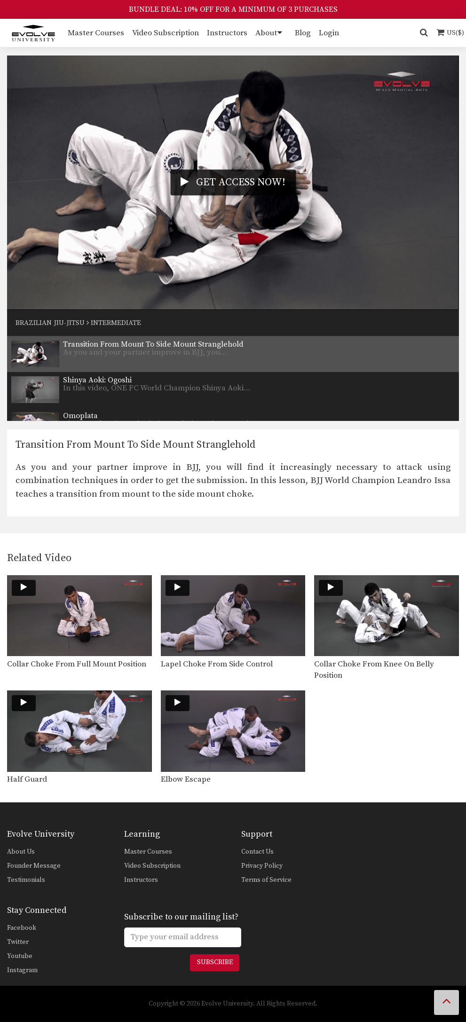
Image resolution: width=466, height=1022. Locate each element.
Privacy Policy (262, 866)
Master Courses (96, 33)
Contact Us (257, 852)
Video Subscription (165, 33)
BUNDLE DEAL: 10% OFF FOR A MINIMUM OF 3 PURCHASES (233, 9)
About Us (21, 852)
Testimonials (26, 880)
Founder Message (34, 866)
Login (329, 33)
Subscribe (215, 962)
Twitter (18, 942)
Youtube (19, 956)
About (266, 33)
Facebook (21, 928)
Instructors (227, 33)
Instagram (22, 970)
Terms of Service (266, 880)
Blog (303, 33)
